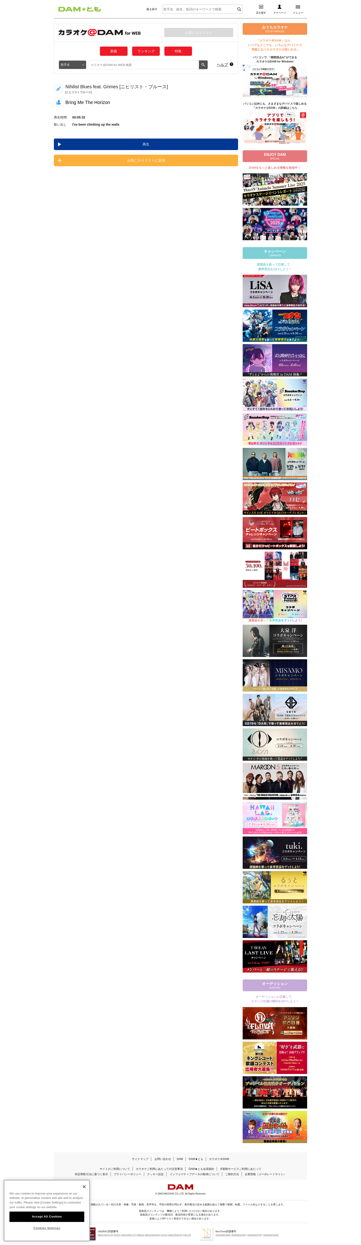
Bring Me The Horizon (87, 102)
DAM (180, 1159)
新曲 (113, 51)
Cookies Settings (46, 1234)
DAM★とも (196, 1159)
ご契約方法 (232, 1174)
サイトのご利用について (115, 1169)
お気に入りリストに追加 (146, 160)
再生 (146, 144)
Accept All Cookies (47, 1223)
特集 (178, 51)
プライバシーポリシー (127, 1174)
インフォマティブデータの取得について (194, 1174)
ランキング (146, 51)
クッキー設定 (155, 1174)
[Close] (84, 1193)
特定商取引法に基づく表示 (91, 1174)
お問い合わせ (162, 1159)
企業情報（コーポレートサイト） (265, 1174)
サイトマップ (140, 1159)
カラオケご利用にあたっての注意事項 (159, 1169)
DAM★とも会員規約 (201, 1169)
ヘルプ (222, 65)
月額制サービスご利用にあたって (240, 1169)
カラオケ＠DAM (219, 1159)
